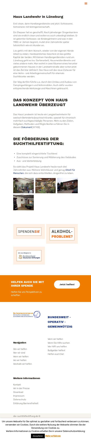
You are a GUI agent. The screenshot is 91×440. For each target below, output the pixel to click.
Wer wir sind (19, 352)
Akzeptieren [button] (38, 436)
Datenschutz (19, 399)
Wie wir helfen (20, 349)
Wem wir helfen (20, 356)
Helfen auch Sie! (56, 354)
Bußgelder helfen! (56, 350)
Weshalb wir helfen (22, 363)
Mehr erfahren (53, 436)
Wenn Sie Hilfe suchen (59, 342)
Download (18, 392)
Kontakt (17, 384)
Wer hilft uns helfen (57, 346)
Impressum (18, 395)
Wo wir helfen (19, 360)
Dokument (26, 127)
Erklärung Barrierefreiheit (25, 403)
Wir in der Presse (21, 388)
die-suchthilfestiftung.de (25, 416)
